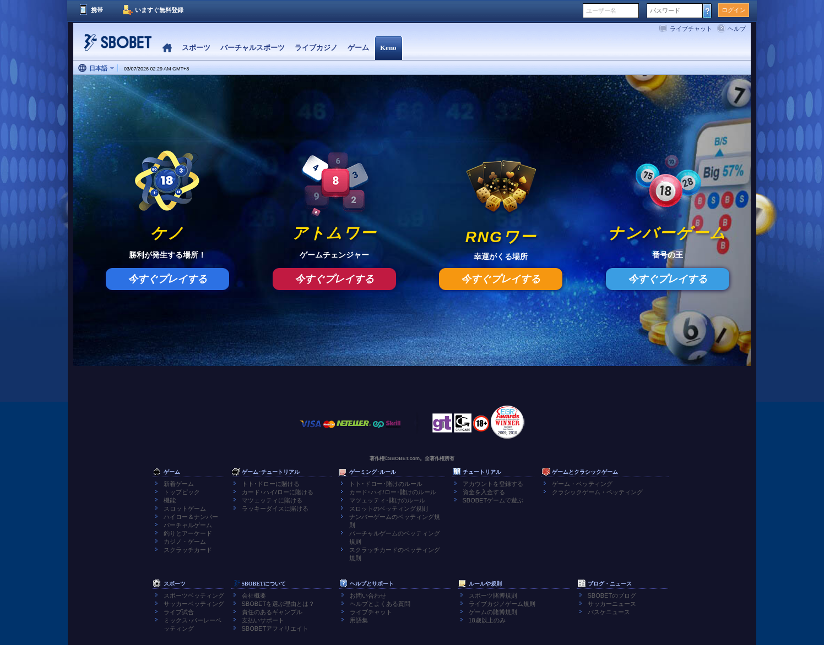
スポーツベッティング (194, 595)
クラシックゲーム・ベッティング (597, 492)
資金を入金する (484, 492)
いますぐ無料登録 (159, 10)
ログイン (734, 10)
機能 (170, 500)
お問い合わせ (368, 595)
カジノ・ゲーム (185, 541)
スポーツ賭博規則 (493, 595)
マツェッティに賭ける (272, 500)
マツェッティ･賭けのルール (387, 500)
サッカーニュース (612, 603)
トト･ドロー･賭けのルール (385, 483)
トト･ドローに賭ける (271, 483)
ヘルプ (737, 28)
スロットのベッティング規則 (388, 508)
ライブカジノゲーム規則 (502, 603)
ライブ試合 (179, 612)
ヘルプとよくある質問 (380, 603)
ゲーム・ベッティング (582, 483)
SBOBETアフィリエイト (275, 628)
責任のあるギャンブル (272, 612)
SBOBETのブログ (612, 595)
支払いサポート (263, 620)
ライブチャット (691, 28)
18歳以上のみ (487, 620)
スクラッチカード (188, 549)
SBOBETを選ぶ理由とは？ (278, 603)
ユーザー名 (601, 10)
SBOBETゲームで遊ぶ (493, 500)
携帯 (97, 10)
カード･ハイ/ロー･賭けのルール (392, 492)
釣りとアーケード (188, 533)
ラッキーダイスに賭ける (275, 508)
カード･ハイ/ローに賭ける (277, 492)
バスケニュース (609, 612)
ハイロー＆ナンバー (191, 516)
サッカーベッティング (194, 603)
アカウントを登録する (493, 483)
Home (167, 48)
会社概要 (254, 595)
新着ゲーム (179, 483)
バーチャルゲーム (188, 525)
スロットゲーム (185, 508)
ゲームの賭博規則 (493, 612)
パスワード (665, 10)
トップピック (182, 492)
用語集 (359, 620)
